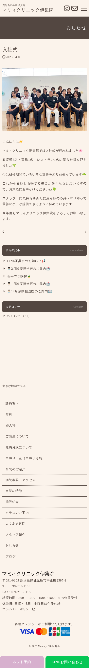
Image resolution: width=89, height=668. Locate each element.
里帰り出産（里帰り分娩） (25, 458)
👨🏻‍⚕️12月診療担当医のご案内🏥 (29, 291)
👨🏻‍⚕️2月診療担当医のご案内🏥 (28, 268)
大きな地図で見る (14, 386)
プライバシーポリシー (18, 609)
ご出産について (17, 436)
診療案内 (12, 403)
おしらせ (12, 545)
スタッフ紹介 (16, 534)
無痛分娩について (19, 447)
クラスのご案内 (17, 512)
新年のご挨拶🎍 (19, 276)
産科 (9, 414)
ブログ (10, 556)
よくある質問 (16, 523)
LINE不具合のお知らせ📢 (26, 261)
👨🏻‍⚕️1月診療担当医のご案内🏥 (28, 283)
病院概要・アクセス (20, 480)
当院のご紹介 (16, 469)
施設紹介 (12, 502)
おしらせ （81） (19, 316)
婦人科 (10, 425)
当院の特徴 (14, 490)
